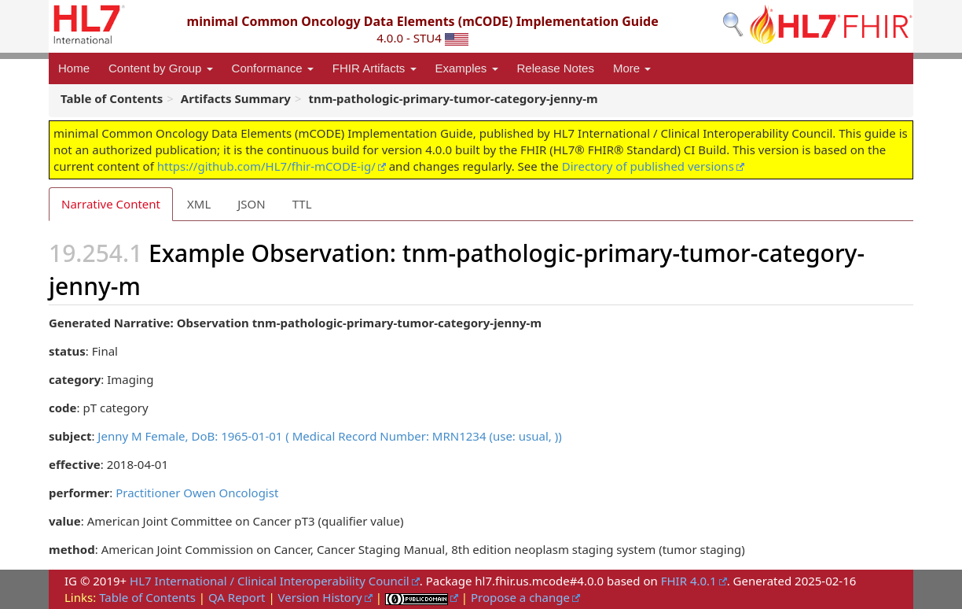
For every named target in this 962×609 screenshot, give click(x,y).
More (632, 68)
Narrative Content (110, 204)
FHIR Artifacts (374, 68)
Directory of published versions (648, 166)
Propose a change (520, 597)
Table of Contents (147, 597)
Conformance (273, 68)
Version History (320, 597)
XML (199, 204)
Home (74, 68)
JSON (251, 204)
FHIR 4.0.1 (689, 581)
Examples (466, 68)
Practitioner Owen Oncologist (197, 492)
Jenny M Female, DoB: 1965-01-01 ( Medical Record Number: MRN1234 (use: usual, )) (329, 436)
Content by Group (160, 68)
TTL (302, 204)
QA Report (237, 597)
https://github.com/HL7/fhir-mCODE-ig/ (266, 166)
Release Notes (555, 68)
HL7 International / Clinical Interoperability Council (269, 581)
